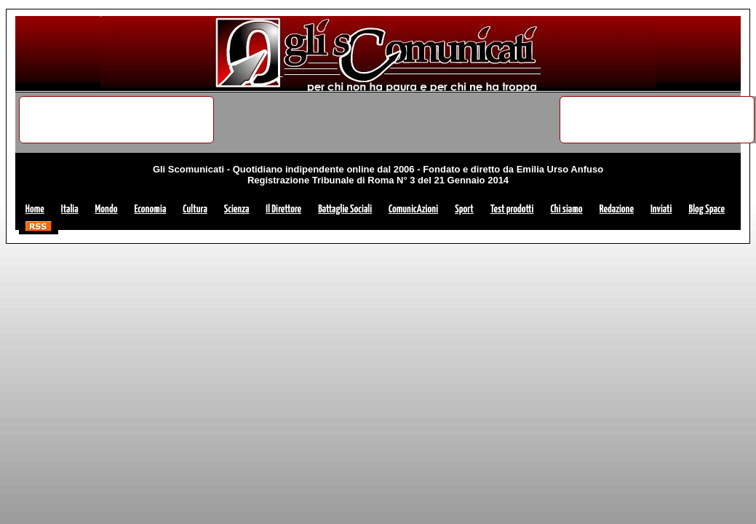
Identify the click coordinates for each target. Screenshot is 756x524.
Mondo (106, 209)
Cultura (195, 209)
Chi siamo (566, 209)
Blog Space (706, 209)
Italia (70, 209)
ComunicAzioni (413, 209)
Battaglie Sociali (345, 209)
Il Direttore (283, 209)
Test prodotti (512, 209)
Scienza (237, 209)
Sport (464, 209)
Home (34, 209)
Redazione (617, 209)
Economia (150, 209)
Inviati (661, 209)
